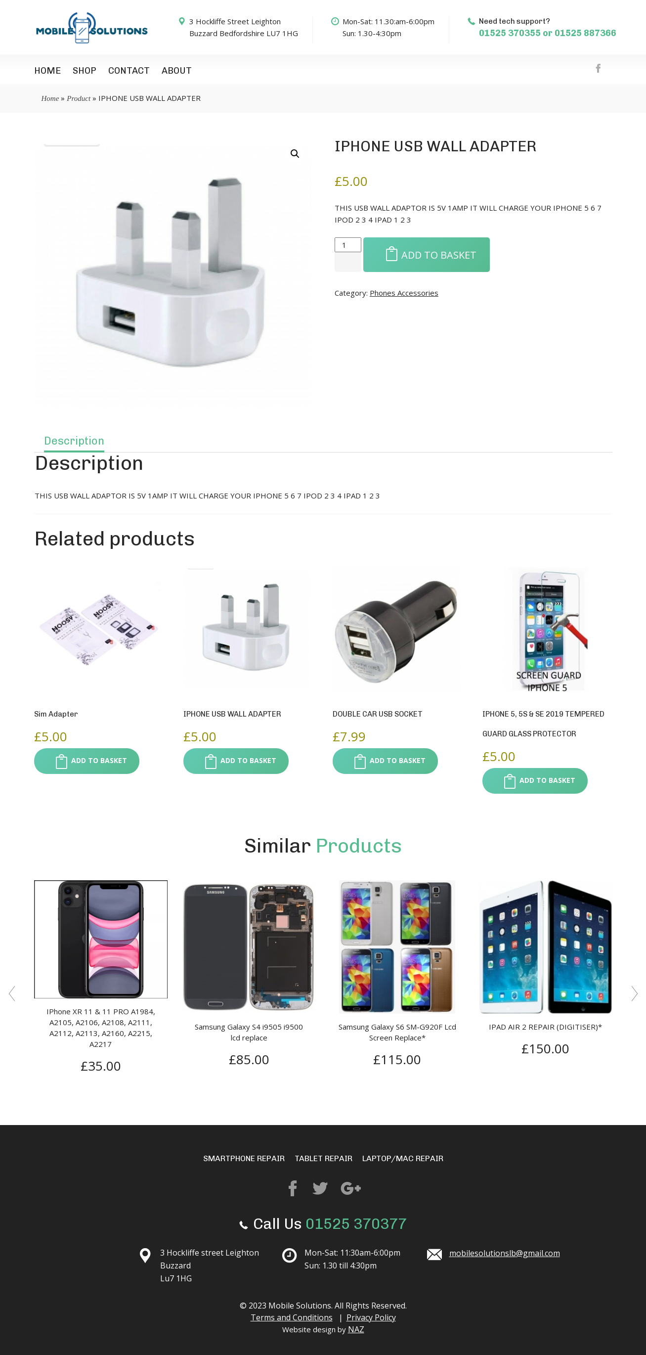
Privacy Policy (371, 1317)
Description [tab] (74, 441)
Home (47, 70)
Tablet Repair (323, 1158)
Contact (129, 70)
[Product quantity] (348, 244)
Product (78, 98)
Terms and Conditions (292, 1317)
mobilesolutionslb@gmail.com (504, 1253)
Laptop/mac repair (402, 1158)
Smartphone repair (244, 1158)
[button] (295, 154)
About (177, 70)
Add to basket (426, 254)
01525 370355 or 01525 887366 (547, 33)
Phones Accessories (404, 293)
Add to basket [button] (86, 761)
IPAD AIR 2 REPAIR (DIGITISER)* (545, 1027)
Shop (84, 70)
